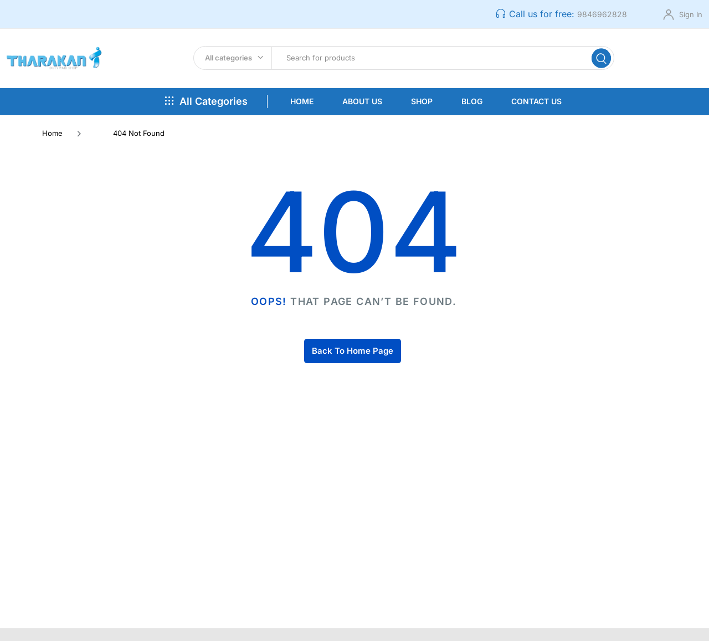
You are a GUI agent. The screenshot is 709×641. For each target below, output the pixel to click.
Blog (471, 105)
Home (302, 105)
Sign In (690, 14)
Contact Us (536, 105)
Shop (422, 105)
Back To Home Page (352, 355)
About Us (362, 105)
